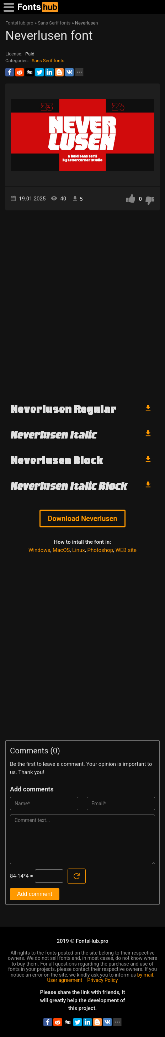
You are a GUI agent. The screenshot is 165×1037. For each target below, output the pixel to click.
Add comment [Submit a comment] (34, 894)
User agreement (64, 980)
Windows (39, 550)
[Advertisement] (82, 303)
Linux (78, 550)
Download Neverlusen (82, 518)
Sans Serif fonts (48, 60)
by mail (145, 975)
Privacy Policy (102, 980)
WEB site (126, 550)
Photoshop (100, 550)
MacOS (61, 550)
